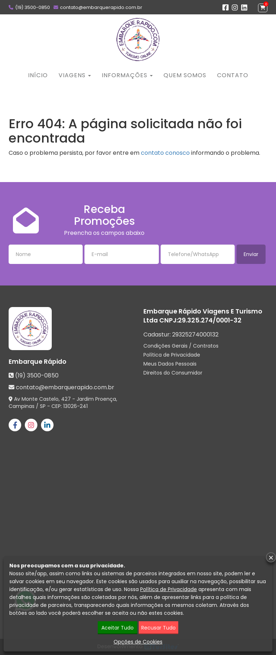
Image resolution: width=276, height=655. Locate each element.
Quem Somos (185, 75)
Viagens (75, 75)
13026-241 (75, 406)
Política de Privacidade (171, 354)
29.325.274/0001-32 (210, 320)
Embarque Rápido (37, 361)
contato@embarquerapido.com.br (101, 7)
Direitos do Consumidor (172, 372)
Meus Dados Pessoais (170, 363)
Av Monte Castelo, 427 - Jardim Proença (65, 399)
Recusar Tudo (158, 627)
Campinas (21, 406)
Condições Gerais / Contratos (180, 345)
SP (43, 406)
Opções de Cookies (138, 641)
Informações (127, 75)
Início (38, 75)
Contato (232, 75)
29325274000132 (195, 334)
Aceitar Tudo (117, 627)
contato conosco (165, 153)
